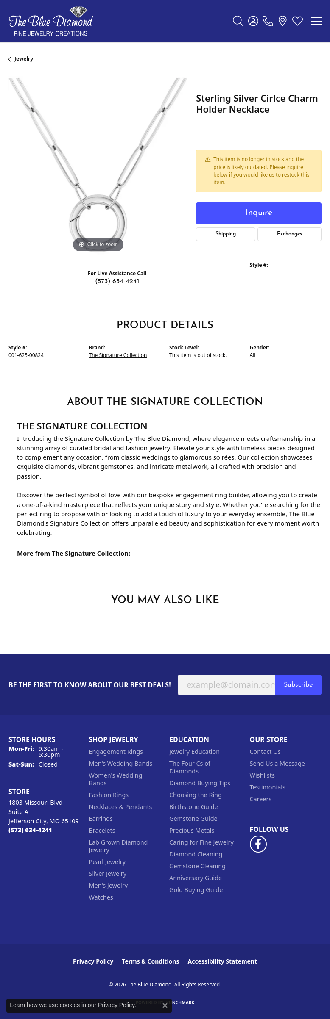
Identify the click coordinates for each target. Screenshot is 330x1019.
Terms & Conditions (150, 961)
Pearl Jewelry (107, 862)
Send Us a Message (277, 763)
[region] (97, 165)
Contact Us (265, 752)
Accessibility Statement (222, 961)
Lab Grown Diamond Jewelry (118, 846)
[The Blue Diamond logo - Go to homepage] (51, 21)
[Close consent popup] (165, 1005)
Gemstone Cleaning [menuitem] (197, 866)
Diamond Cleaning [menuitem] (195, 854)
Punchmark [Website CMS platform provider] (180, 1002)
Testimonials (267, 787)
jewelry (23, 58)
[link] (268, 21)
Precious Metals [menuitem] (191, 830)
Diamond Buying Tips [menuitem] (199, 783)
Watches (101, 897)
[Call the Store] (30, 830)
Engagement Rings (116, 752)
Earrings (101, 818)
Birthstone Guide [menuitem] (193, 807)
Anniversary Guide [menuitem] (195, 878)
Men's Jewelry (108, 885)
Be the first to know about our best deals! (89, 685)
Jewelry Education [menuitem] (194, 752)
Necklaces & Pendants (120, 807)
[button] (238, 21)
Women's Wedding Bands (116, 779)
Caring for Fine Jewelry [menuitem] (201, 842)
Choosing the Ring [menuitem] (195, 795)
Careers (261, 799)
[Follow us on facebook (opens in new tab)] (258, 844)
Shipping (225, 234)
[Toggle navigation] (316, 21)
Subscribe (298, 684)
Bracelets (102, 830)
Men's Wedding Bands (121, 763)
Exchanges (289, 234)
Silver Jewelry (108, 873)
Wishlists (262, 775)
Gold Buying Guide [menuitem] (196, 890)
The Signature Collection (118, 355)
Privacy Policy (93, 961)
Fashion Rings (109, 795)
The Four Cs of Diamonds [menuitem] (189, 767)
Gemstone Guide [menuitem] (193, 818)
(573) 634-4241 (117, 281)
